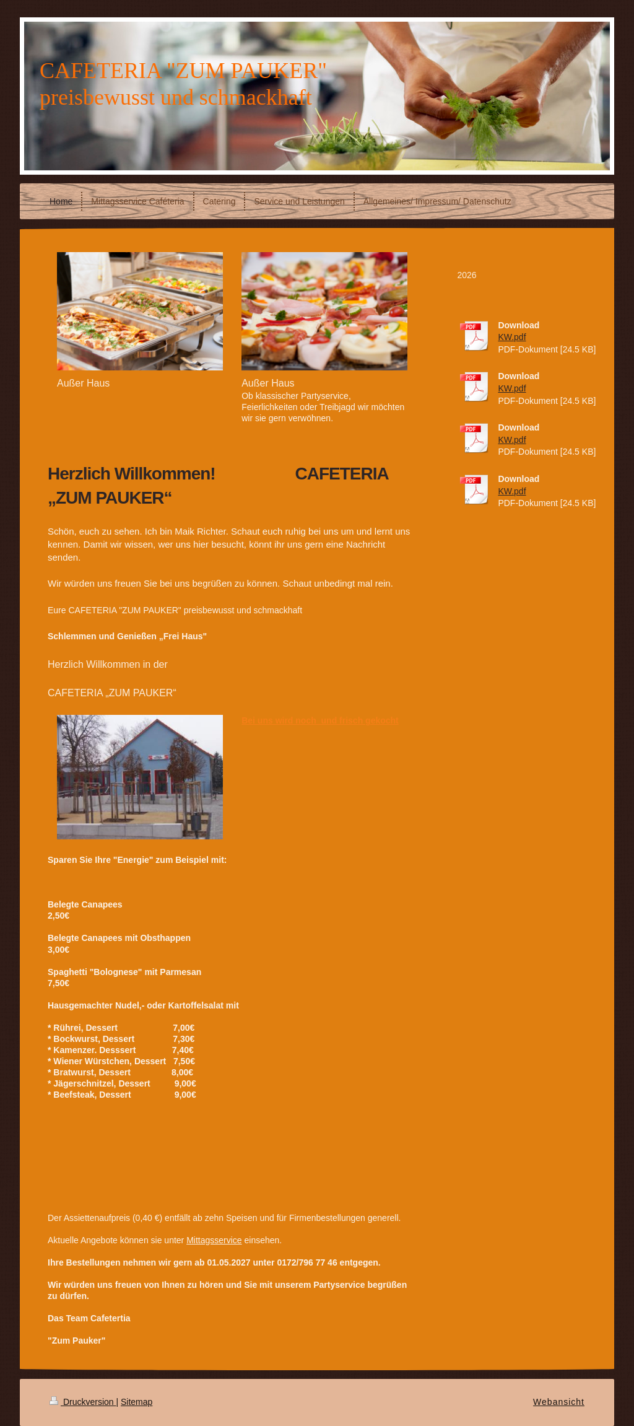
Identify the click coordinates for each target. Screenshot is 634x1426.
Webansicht (558, 1402)
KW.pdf (512, 337)
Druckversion (83, 1402)
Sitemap (136, 1402)
